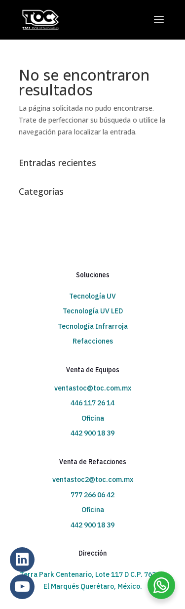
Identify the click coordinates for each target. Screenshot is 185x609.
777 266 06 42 (92, 494)
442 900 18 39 (92, 433)
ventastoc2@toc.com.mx (92, 479)
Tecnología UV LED (93, 310)
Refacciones (93, 341)
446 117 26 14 (92, 402)
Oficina (92, 418)
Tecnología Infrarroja (93, 326)
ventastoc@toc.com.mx (92, 388)
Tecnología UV (92, 296)
